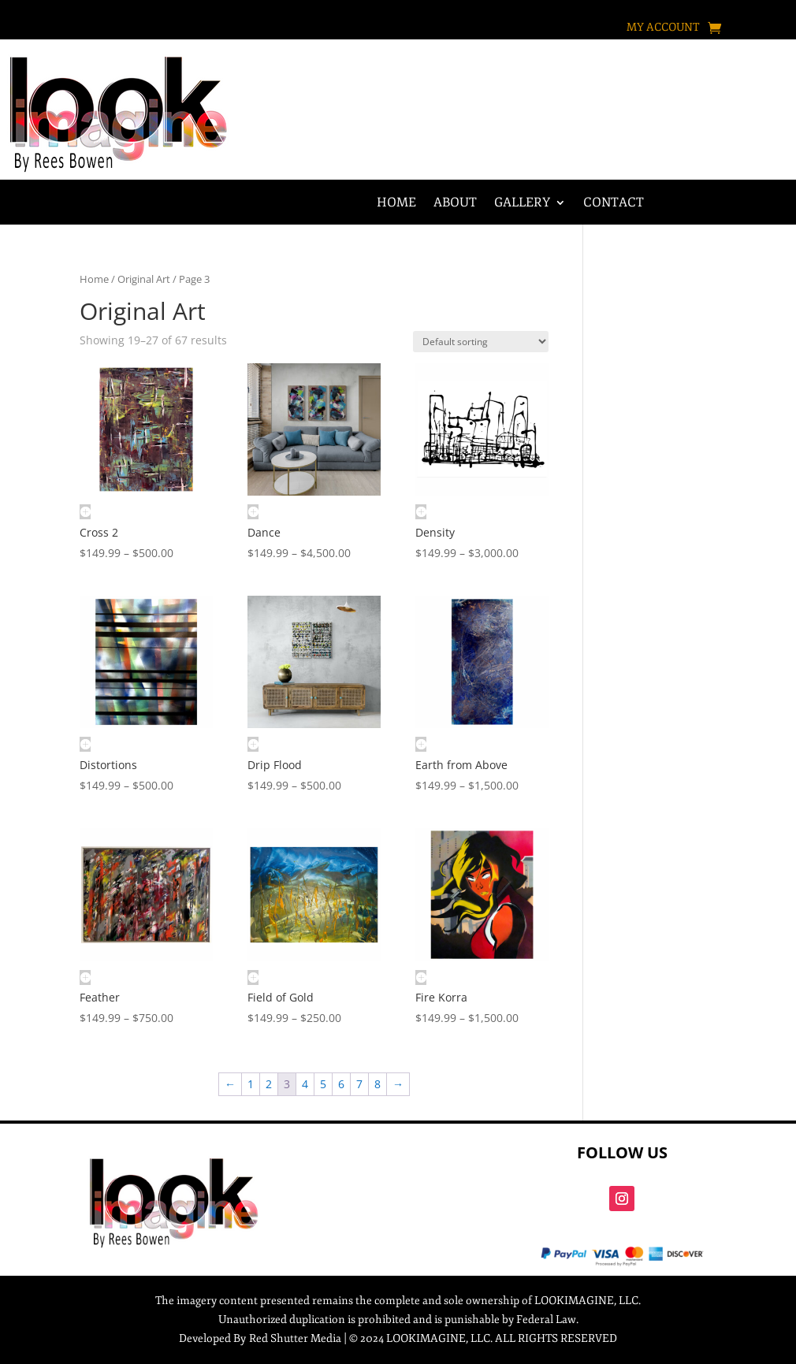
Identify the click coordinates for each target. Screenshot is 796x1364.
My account (663, 28)
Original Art (143, 279)
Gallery (522, 203)
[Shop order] (481, 341)
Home (396, 203)
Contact (613, 203)
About (455, 203)
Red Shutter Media (295, 1338)
